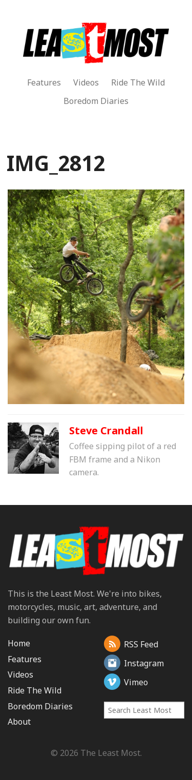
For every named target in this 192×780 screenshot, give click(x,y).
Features (44, 82)
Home (19, 643)
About (19, 721)
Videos (86, 82)
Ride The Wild (138, 82)
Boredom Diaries (96, 101)
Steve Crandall (106, 430)
